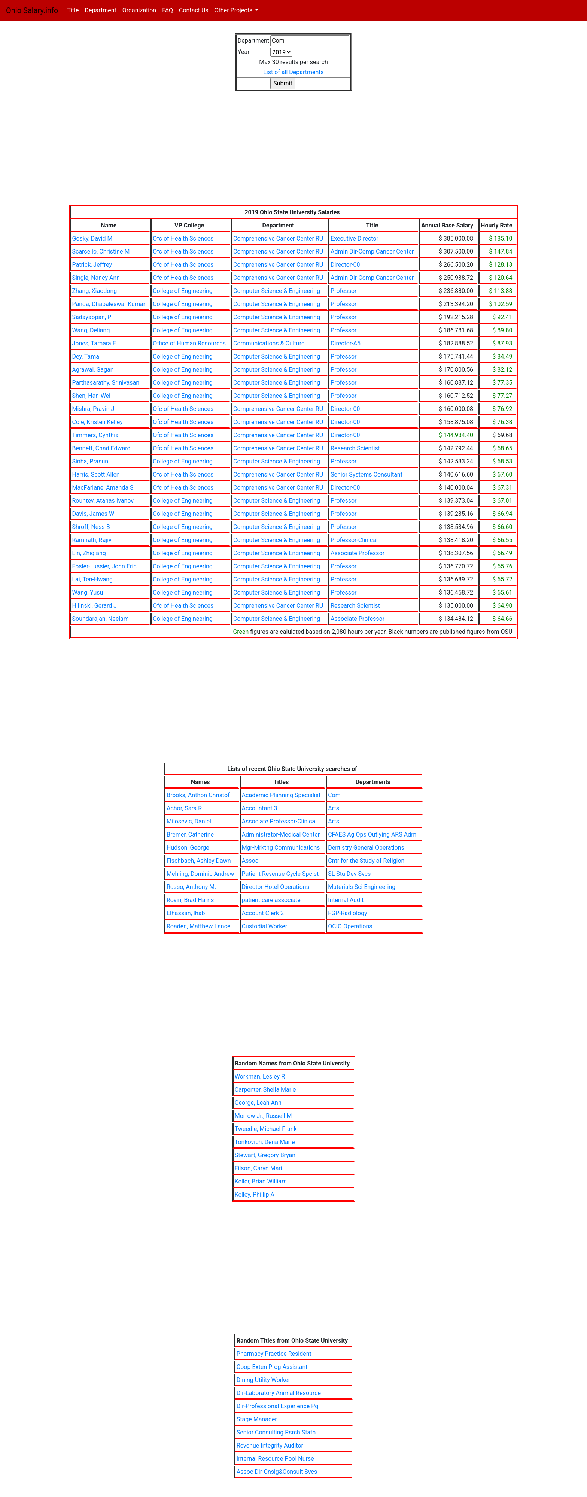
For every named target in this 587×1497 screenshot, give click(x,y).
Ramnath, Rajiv (92, 540)
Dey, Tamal (86, 356)
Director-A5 (346, 343)
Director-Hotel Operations (275, 886)
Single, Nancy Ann (96, 277)
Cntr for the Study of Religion (366, 860)
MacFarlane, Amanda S (103, 487)
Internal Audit (346, 900)
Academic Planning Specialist (281, 795)
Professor (343, 290)
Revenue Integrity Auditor (270, 1445)
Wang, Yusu (87, 592)
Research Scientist (355, 448)
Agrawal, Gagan (93, 369)
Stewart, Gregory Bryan (265, 1155)
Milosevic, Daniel (189, 821)
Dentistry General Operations (366, 847)
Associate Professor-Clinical (279, 821)
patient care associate (271, 900)
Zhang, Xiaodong (94, 290)
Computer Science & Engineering (276, 290)
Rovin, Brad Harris (190, 900)
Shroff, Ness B (91, 526)
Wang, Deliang (91, 330)
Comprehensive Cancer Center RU (278, 238)
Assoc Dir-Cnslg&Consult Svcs (277, 1471)
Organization (139, 10)
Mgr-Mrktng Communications (281, 847)
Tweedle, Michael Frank (266, 1128)
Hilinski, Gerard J (94, 605)
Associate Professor (357, 553)
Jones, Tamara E (94, 343)
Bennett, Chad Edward (101, 448)
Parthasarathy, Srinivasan (106, 382)
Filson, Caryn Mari (258, 1168)
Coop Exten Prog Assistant (272, 1366)
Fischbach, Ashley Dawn (199, 860)
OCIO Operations (350, 926)
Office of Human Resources (189, 343)
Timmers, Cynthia (95, 435)
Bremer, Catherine (190, 834)
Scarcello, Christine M (101, 251)
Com (334, 795)
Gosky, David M (92, 238)
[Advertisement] (293, 152)
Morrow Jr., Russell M (263, 1115)
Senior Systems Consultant (366, 474)
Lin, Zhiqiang (89, 553)
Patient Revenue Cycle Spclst (280, 873)
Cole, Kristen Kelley (97, 422)
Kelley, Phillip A (254, 1194)
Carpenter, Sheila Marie (265, 1089)
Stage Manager (257, 1419)
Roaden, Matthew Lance (199, 926)
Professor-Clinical (354, 540)
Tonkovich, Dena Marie (265, 1142)
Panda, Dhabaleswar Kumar (109, 304)
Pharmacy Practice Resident (274, 1353)
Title (74, 10)
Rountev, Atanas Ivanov (103, 500)
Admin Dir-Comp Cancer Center (372, 251)
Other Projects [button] (234, 10)
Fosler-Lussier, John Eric (104, 566)
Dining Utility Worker (263, 1379)
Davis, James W (93, 513)
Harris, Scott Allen (96, 474)
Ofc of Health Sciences (183, 238)
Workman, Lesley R (260, 1076)
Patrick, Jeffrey (92, 264)
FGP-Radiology (347, 913)
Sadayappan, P (92, 317)
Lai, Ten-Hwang (92, 579)
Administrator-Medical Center (281, 834)
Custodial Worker (265, 926)
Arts (333, 808)
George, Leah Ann (258, 1102)
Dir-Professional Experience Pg (277, 1406)
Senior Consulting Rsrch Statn (276, 1432)
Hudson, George (188, 847)
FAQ (167, 10)
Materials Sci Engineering (361, 886)
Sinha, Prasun (90, 461)
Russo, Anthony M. (191, 886)
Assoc (250, 860)
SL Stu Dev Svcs (349, 873)
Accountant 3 (259, 808)
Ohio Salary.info (32, 10)
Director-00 (345, 264)
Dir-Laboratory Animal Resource (279, 1393)
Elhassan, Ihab (186, 913)
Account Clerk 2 (263, 913)
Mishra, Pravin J (93, 408)
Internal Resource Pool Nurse (275, 1458)
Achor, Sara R (184, 808)
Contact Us (194, 10)
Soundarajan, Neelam (100, 618)
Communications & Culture (268, 343)
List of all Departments (293, 72)
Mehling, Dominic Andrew (200, 873)
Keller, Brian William (261, 1181)
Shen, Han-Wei (91, 395)
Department (100, 10)
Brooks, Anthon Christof (198, 795)
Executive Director (354, 238)
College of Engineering (183, 290)
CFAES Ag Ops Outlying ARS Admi (373, 834)
